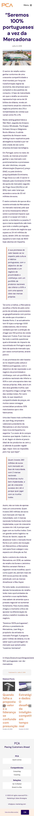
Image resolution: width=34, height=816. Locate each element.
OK (25, 812)
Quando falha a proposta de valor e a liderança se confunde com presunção (10, 709)
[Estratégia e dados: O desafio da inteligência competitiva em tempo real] (25, 681)
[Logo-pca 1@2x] (7, 4)
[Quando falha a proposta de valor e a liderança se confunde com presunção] (9, 681)
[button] (4, 704)
